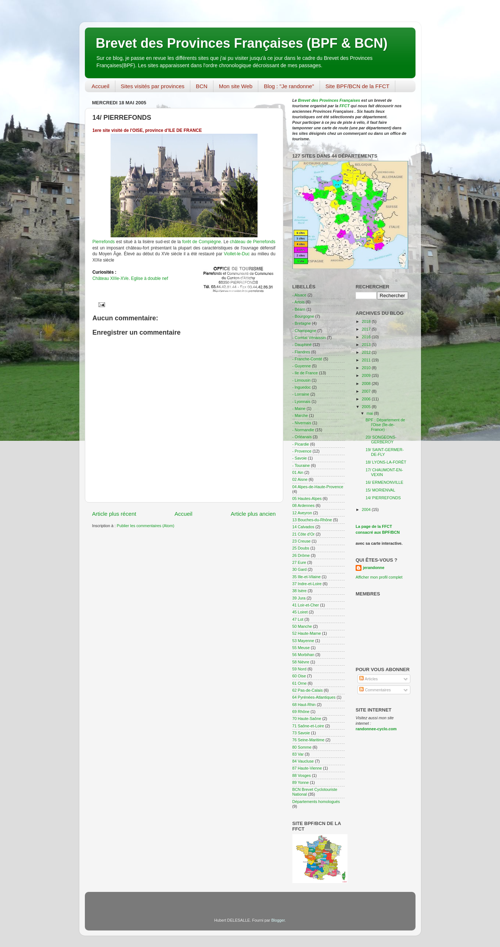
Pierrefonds (104, 241)
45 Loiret (300, 612)
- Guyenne (301, 366)
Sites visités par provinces (152, 86)
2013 (367, 344)
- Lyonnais (301, 401)
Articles (368, 679)
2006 (367, 399)
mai (370, 413)
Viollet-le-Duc (236, 253)
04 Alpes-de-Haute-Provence (317, 487)
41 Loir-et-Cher (305, 605)
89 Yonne (300, 782)
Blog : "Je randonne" (289, 86)
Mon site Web (235, 86)
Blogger (278, 920)
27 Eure (299, 562)
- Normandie (303, 430)
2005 (367, 406)
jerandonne (373, 567)
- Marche (300, 415)
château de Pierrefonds (253, 241)
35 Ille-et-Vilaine (306, 577)
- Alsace (299, 295)
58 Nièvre (300, 662)
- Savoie (299, 458)
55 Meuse (301, 647)
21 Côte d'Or (303, 534)
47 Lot (297, 619)
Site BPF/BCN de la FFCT (357, 86)
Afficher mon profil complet (379, 577)
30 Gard (299, 569)
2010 (367, 368)
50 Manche (302, 626)
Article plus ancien (253, 514)
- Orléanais (302, 437)
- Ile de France (305, 373)
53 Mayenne (303, 640)
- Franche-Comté (307, 359)
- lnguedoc (301, 387)
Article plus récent (114, 514)
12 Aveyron (302, 513)
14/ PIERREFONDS (383, 498)
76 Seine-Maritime (308, 740)
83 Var (298, 754)
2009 (367, 375)
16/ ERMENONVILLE (384, 482)
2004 (367, 509)
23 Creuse (301, 541)
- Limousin (301, 380)
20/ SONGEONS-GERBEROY (381, 439)
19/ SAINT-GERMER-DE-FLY (385, 452)
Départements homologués (316, 801)
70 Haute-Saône (306, 718)
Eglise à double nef (149, 278)
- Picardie (300, 444)
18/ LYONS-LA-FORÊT (386, 462)
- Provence (302, 451)
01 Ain (297, 472)
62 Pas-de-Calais (307, 690)
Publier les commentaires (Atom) (146, 525)
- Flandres (301, 352)
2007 (367, 391)
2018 (367, 321)
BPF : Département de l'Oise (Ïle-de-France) (385, 425)
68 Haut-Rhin (304, 704)
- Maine (299, 408)
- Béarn (298, 309)
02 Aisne (299, 479)
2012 (367, 352)
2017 (367, 329)
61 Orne (299, 683)
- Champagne (304, 330)
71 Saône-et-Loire (308, 726)
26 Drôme (301, 555)
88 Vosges (301, 775)
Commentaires (375, 690)
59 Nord (299, 669)
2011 (367, 360)
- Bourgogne (303, 316)
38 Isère (299, 590)
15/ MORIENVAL (380, 490)
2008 (367, 383)
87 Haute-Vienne (307, 768)
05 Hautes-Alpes (307, 498)
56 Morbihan (303, 654)
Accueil (100, 86)
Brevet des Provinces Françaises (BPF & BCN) (242, 43)
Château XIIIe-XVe (111, 278)
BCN (202, 86)
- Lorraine (300, 394)
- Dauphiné (302, 344)
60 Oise (299, 676)
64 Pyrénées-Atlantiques (314, 697)
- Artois (298, 302)
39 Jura (299, 598)
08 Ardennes (303, 505)
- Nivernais (302, 423)
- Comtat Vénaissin (309, 337)
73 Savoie (301, 733)
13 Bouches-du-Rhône (312, 520)
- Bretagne (301, 323)
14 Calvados (303, 527)
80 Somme (302, 747)
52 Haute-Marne (306, 633)
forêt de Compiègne (201, 241)
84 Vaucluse (303, 761)
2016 (367, 337)
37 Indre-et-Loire (307, 583)
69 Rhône (301, 711)
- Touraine (301, 465)
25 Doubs (300, 548)
